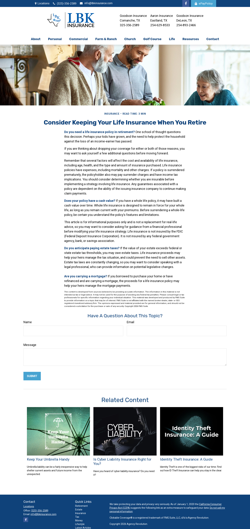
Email (130, 322)
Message (29, 345)
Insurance (80, 513)
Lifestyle (80, 524)
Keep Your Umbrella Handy (48, 459)
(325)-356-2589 (64, 3)
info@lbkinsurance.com (96, 3)
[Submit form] (32, 376)
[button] (35, 39)
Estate (78, 509)
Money (79, 520)
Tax (77, 516)
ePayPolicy (203, 3)
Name (27, 322)
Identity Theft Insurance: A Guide (186, 459)
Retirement (81, 506)
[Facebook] (185, 3)
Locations (43, 3)
